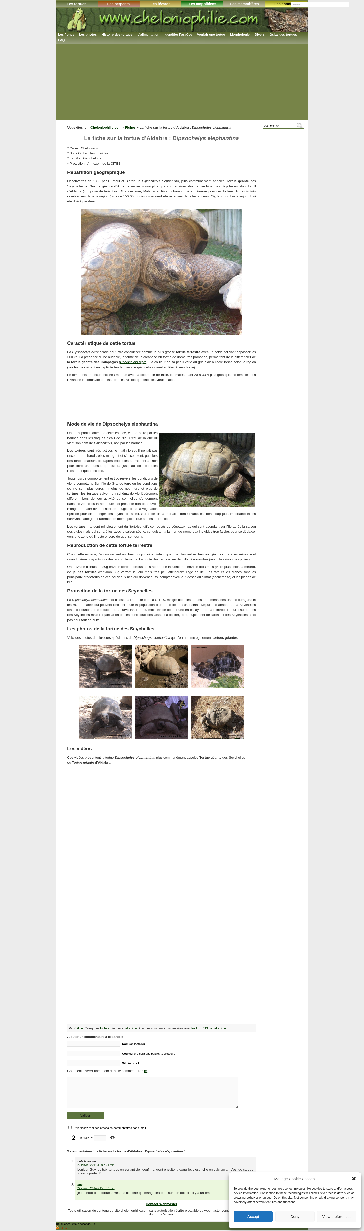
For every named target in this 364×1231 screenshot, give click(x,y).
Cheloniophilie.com (105, 127)
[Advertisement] (182, 82)
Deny (294, 1216)
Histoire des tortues (117, 34)
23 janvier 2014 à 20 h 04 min (96, 1164)
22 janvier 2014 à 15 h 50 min (96, 1188)
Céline (78, 1028)
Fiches (130, 127)
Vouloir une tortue (211, 34)
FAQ (61, 40)
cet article (130, 1028)
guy (79, 1184)
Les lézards (160, 4)
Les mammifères (244, 4)
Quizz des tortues (283, 34)
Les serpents (118, 4)
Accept (253, 1216)
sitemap (65, 1228)
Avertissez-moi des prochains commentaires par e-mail (110, 1127)
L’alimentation (148, 34)
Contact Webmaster (161, 1204)
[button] (353, 1178)
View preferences (337, 1216)
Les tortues (76, 4)
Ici (145, 1071)
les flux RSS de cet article (208, 1028)
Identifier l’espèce (178, 34)
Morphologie (240, 34)
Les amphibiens (202, 4)
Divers (260, 34)
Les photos (88, 34)
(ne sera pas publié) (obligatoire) (149, 1053)
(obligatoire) (133, 1043)
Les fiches (66, 34)
